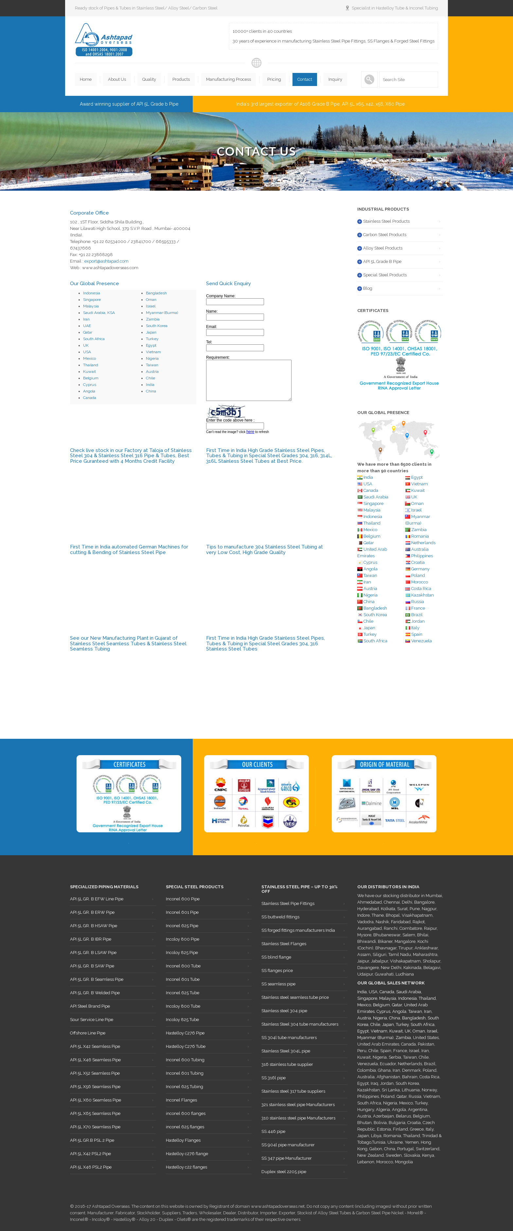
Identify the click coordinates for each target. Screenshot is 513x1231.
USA (87, 352)
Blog (367, 288)
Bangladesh (156, 293)
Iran (86, 319)
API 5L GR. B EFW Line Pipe (96, 898)
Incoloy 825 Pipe (182, 952)
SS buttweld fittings (280, 916)
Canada (89, 397)
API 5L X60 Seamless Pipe (95, 1100)
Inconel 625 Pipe (182, 925)
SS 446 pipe (273, 1131)
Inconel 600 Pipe (183, 898)
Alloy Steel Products (382, 248)
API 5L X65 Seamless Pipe (95, 1113)
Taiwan (152, 365)
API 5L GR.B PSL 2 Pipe (92, 1140)
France (418, 608)
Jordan (418, 621)
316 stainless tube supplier (287, 1064)
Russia (417, 601)
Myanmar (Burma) (162, 312)
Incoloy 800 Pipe (182, 939)
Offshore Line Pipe (87, 1033)
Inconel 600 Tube (183, 965)
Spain (416, 634)
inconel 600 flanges (185, 1113)
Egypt (151, 345)
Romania (420, 536)
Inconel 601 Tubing (184, 1073)
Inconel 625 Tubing (184, 1086)
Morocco (419, 582)
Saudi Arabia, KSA (99, 312)
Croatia (418, 562)
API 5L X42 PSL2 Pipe (90, 1153)
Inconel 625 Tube (182, 992)
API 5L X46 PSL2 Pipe (91, 1167)
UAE (87, 325)
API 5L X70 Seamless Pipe (95, 1126)
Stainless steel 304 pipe (284, 1010)
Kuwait (89, 371)
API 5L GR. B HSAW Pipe (93, 925)
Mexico (89, 358)
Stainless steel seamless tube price (295, 997)
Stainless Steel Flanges (283, 943)
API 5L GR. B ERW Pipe (92, 912)
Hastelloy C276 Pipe (185, 1033)
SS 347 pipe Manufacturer (286, 1158)
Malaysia (91, 306)
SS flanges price (277, 970)
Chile (150, 378)
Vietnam (153, 352)
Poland (418, 575)
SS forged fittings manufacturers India (298, 930)
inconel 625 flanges (185, 1126)
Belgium (90, 378)
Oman (151, 299)
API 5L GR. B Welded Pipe (95, 992)
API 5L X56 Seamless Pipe (95, 1086)
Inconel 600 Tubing (185, 1059)
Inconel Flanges (181, 1100)
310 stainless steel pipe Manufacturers (298, 1118)
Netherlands (423, 542)
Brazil (417, 614)
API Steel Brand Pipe (90, 1006)
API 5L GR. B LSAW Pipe (93, 952)
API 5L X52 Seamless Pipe (95, 1073)
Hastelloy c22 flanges (186, 1167)
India (150, 384)
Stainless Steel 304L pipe (285, 1051)
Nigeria (152, 358)
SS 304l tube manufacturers (289, 1037)
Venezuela (421, 640)
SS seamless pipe (278, 983)
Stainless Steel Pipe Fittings (287, 903)
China (151, 391)
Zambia (153, 319)
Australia (417, 549)
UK (86, 345)
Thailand (90, 365)
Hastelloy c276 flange (187, 1153)
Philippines (422, 555)
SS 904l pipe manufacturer (288, 1144)
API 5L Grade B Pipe (382, 261)
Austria (152, 371)
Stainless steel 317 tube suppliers (293, 1091)
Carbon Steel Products (384, 234)
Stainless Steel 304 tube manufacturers (299, 1024)
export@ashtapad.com (106, 261)
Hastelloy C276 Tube (185, 1046)
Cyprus (89, 384)
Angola (89, 391)
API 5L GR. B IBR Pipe (90, 939)
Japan (151, 332)
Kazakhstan (422, 595)
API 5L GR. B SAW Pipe (92, 965)
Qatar (87, 332)
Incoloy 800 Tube (183, 1006)
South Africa (94, 339)
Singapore (92, 299)
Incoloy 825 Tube (182, 1019)
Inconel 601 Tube (183, 979)
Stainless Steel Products (386, 221)
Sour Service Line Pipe (91, 1019)
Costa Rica (421, 588)
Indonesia (91, 293)
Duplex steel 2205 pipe (283, 1171)
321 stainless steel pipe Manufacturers (298, 1104)
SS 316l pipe (273, 1077)
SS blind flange (276, 957)
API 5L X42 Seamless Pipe (95, 1046)
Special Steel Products (385, 274)
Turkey (152, 339)
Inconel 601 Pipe (182, 912)
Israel (150, 306)
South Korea (157, 325)
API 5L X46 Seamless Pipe (95, 1059)
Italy (415, 627)
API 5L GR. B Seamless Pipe (96, 979)
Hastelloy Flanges (183, 1140)
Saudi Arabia (375, 496)
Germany (420, 568)
